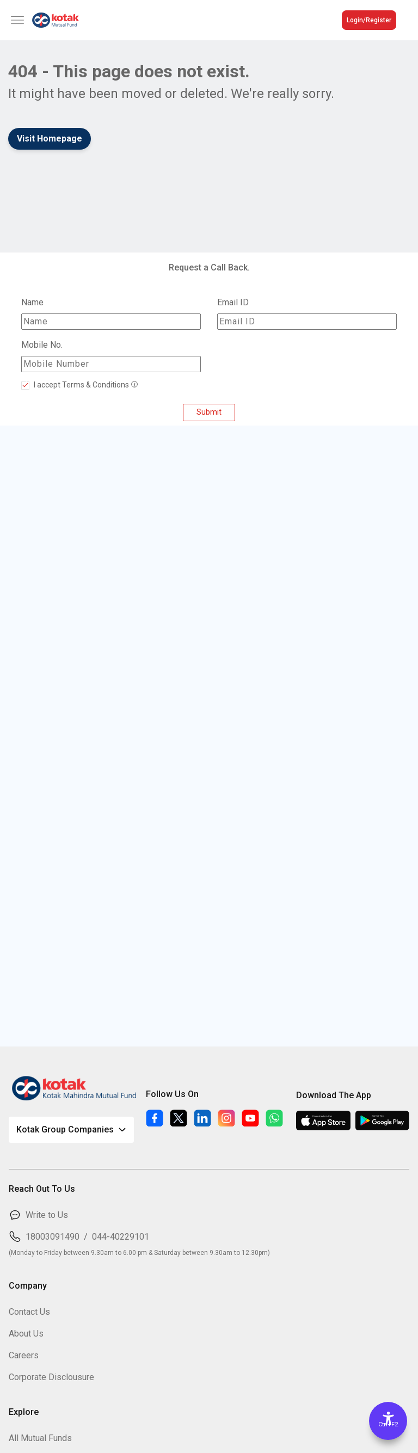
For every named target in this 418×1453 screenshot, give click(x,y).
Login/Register (369, 20)
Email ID (233, 302)
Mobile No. (42, 345)
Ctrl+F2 (388, 1424)
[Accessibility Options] (388, 1421)
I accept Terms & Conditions (80, 384)
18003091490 (52, 1237)
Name (32, 302)
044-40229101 (120, 1237)
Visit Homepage (49, 138)
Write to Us (47, 1215)
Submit (209, 412)
